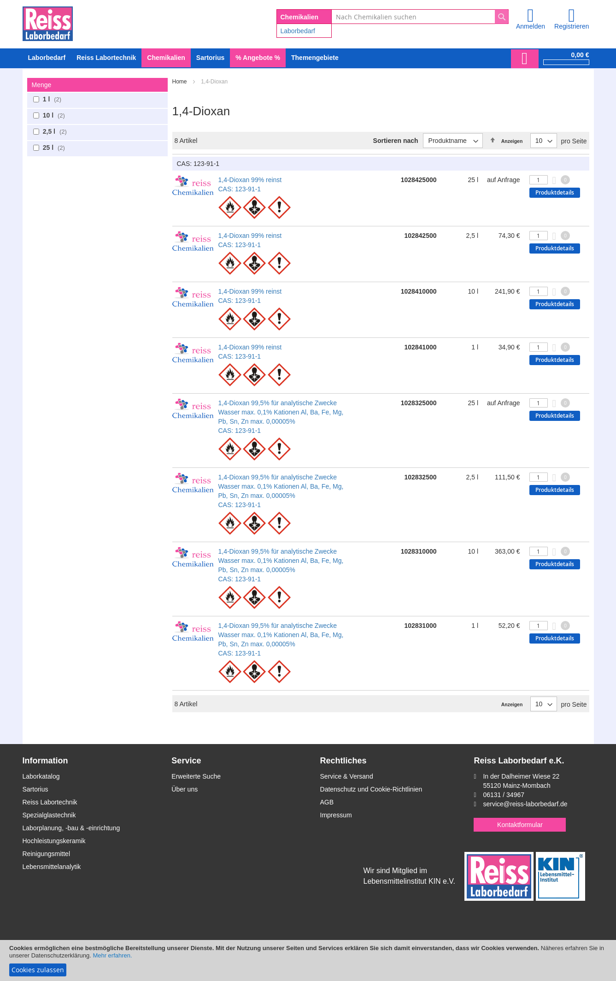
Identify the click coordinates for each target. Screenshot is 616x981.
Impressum (336, 815)
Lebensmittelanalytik (52, 866)
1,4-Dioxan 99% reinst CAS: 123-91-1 (250, 184)
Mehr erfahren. (112, 955)
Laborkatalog (41, 776)
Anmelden (530, 26)
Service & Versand (346, 776)
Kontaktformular (520, 824)
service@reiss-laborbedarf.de (525, 804)
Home (180, 81)
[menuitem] (47, 57)
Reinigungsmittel (46, 853)
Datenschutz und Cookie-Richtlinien (371, 789)
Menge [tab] (42, 85)
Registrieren (571, 26)
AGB (327, 802)
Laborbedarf (298, 31)
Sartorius (35, 789)
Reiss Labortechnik (50, 802)
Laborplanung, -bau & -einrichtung (71, 828)
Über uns (184, 789)
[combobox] (420, 16)
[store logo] (48, 22)
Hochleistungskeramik (54, 841)
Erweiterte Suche (196, 776)
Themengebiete (315, 57)
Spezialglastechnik (49, 815)
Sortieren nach (395, 140)
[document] (308, 960)
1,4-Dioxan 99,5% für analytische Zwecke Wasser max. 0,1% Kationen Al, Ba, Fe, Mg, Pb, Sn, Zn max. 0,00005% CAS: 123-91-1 (281, 416)
